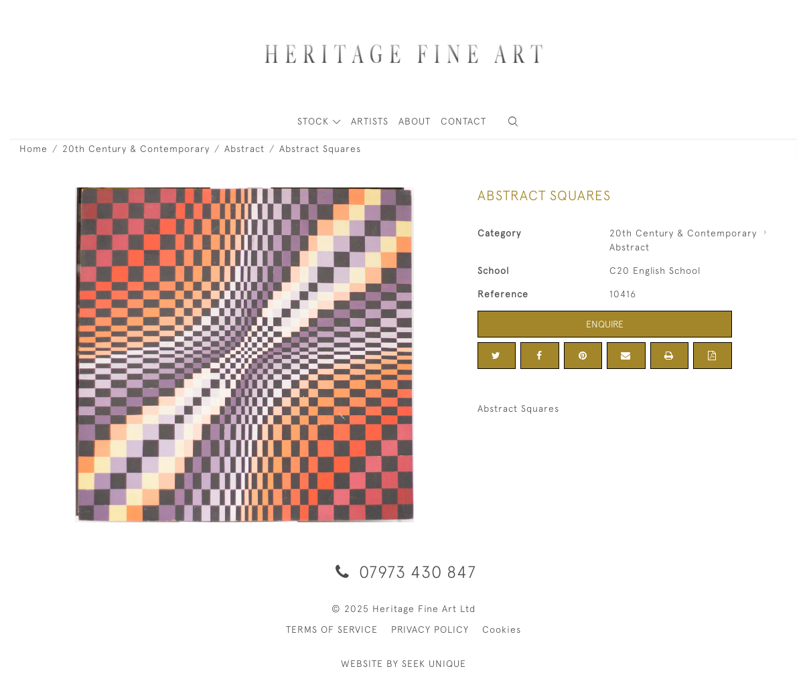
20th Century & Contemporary (136, 148)
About (414, 121)
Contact (463, 121)
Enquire (604, 324)
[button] (513, 122)
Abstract (244, 148)
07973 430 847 (403, 571)
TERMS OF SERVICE (332, 629)
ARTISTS (369, 121)
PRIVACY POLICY (430, 629)
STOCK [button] (314, 121)
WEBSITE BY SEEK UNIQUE (403, 663)
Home (33, 148)
